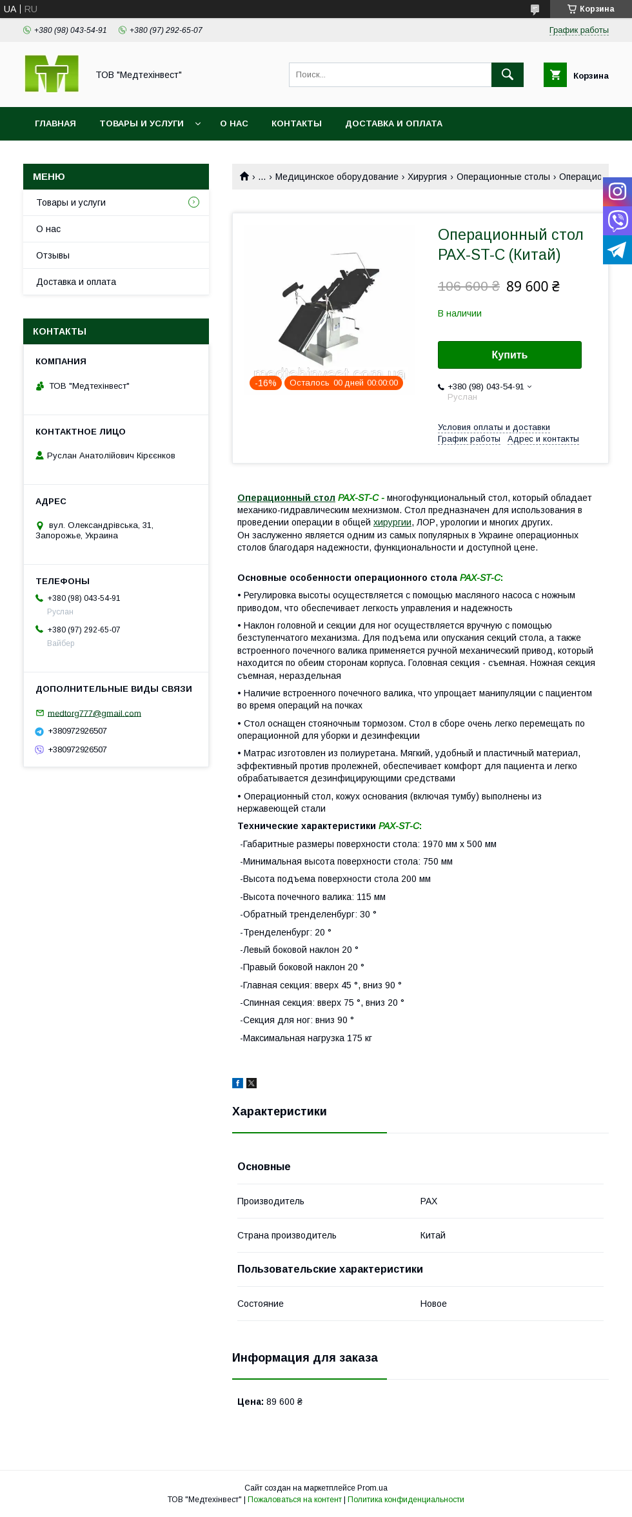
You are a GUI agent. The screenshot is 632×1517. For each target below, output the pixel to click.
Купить (510, 354)
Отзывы (53, 255)
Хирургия (427, 176)
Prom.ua (372, 1488)
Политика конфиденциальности (406, 1499)
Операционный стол (286, 498)
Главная (55, 123)
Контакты (297, 123)
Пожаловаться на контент (295, 1499)
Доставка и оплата (393, 123)
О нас (234, 123)
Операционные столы (503, 176)
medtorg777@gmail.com (94, 713)
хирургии (392, 522)
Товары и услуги (141, 123)
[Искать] (507, 75)
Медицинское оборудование (337, 176)
